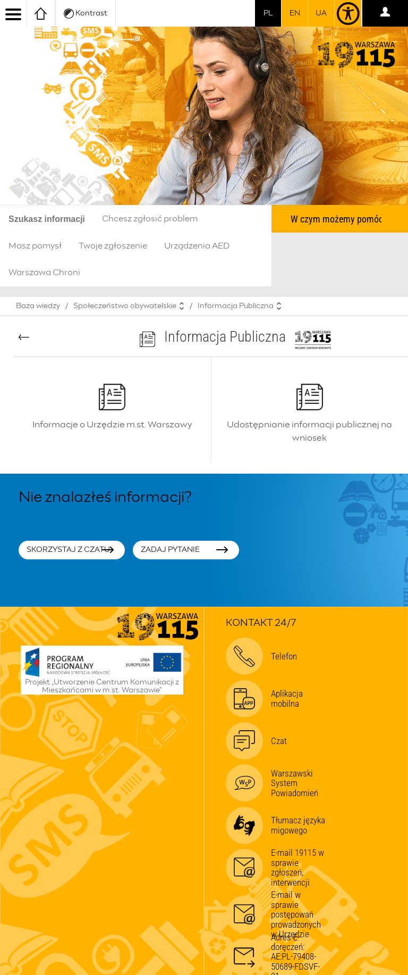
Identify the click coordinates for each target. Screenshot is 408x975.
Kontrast (85, 14)
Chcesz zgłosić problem (150, 218)
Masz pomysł (35, 246)
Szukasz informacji (46, 219)
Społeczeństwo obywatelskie (124, 306)
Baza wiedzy (38, 306)
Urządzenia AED (197, 246)
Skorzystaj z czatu (68, 549)
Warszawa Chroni (44, 272)
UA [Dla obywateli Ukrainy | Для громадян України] (321, 13)
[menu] (13, 13)
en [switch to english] (295, 13)
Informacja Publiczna (236, 306)
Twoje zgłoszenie (113, 246)
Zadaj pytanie (170, 549)
